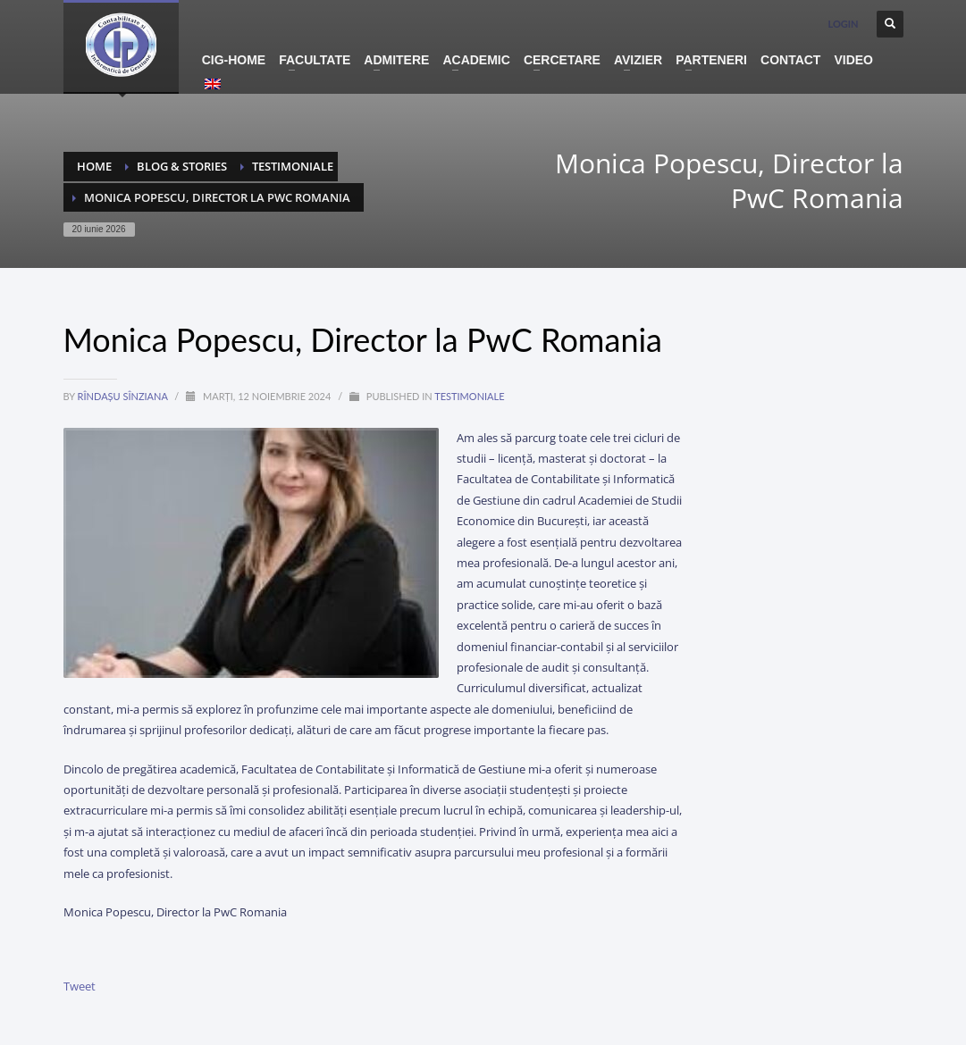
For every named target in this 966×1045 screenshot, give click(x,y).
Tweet (79, 986)
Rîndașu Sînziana (124, 396)
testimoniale (469, 396)
